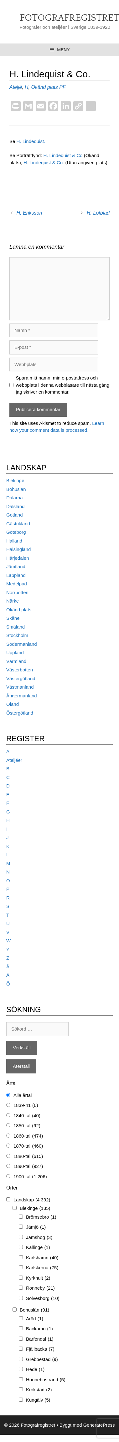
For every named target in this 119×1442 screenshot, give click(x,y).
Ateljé (15, 87)
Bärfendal (40, 1339)
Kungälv (38, 1400)
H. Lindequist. (31, 141)
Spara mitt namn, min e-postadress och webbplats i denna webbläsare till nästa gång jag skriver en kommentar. (63, 385)
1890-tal (28, 1166)
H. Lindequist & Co (62, 155)
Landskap (31, 1200)
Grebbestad (42, 1359)
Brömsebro (41, 1217)
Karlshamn (42, 1257)
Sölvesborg (42, 1298)
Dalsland (15, 506)
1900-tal (30, 1176)
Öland (12, 704)
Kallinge (38, 1247)
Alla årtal (22, 1095)
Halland (14, 540)
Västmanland (20, 687)
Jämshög (39, 1237)
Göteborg (16, 532)
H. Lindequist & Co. (44, 162)
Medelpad (16, 583)
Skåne (13, 618)
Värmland (16, 661)
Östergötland (19, 713)
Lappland (16, 575)
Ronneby (40, 1288)
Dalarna (14, 497)
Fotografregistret (69, 18)
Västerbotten (19, 669)
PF (62, 87)
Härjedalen (17, 558)
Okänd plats (44, 87)
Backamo (39, 1328)
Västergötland (20, 678)
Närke (12, 601)
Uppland (15, 652)
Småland (15, 626)
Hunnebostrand (45, 1379)
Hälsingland (18, 549)
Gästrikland (18, 523)
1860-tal (28, 1136)
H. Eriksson (29, 213)
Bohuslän (16, 489)
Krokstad (39, 1390)
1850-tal (26, 1125)
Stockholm (17, 635)
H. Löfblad (98, 213)
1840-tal (26, 1115)
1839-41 (25, 1105)
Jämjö (36, 1227)
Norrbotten (17, 592)
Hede (35, 1369)
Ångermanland (21, 695)
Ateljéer (14, 760)
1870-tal (28, 1146)
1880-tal (28, 1156)
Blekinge (15, 480)
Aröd (34, 1318)
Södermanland (21, 644)
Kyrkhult (38, 1278)
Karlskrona (42, 1267)
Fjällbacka (40, 1349)
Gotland (14, 514)
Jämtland (15, 566)
